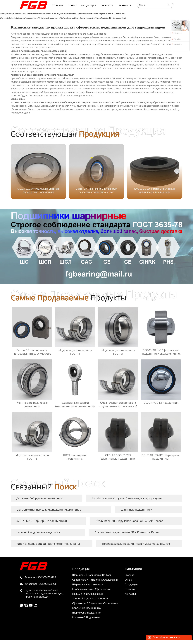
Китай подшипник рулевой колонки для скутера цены (127, 498)
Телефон (176, 39)
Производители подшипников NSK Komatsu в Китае (136, 543)
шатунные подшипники (136, 509)
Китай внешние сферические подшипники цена (48, 543)
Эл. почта (177, 33)
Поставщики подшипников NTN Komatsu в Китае (127, 532)
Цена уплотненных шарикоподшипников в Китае (48, 509)
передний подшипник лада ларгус (38, 532)
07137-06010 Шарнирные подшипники (41, 521)
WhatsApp (177, 44)
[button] (177, 171)
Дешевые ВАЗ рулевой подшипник (39, 498)
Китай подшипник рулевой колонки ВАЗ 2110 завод (129, 521)
